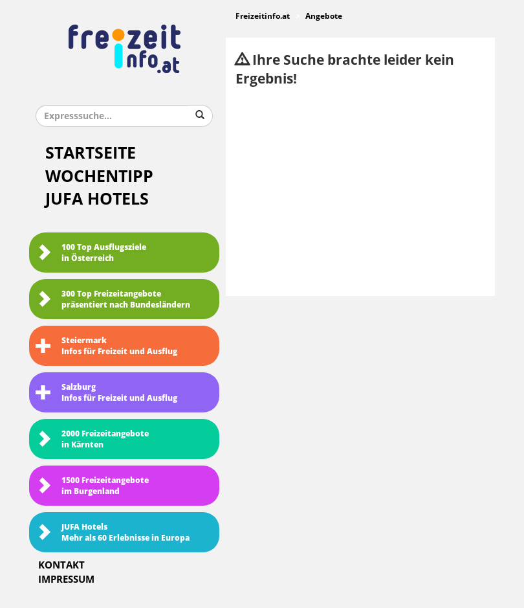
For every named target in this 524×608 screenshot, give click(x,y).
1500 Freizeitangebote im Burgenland (92, 486)
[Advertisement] (360, 192)
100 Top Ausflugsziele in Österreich (91, 253)
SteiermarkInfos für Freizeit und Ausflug (106, 346)
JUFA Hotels (97, 199)
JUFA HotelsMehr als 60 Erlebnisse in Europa (113, 533)
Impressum (66, 579)
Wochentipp (99, 176)
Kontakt (61, 565)
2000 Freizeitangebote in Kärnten (92, 439)
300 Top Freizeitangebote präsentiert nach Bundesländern (113, 299)
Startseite (90, 153)
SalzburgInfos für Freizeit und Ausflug (106, 393)
